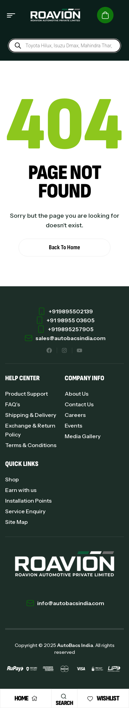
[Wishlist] (90, 699)
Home (21, 698)
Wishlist (108, 698)
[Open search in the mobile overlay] (64, 45)
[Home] (34, 698)
